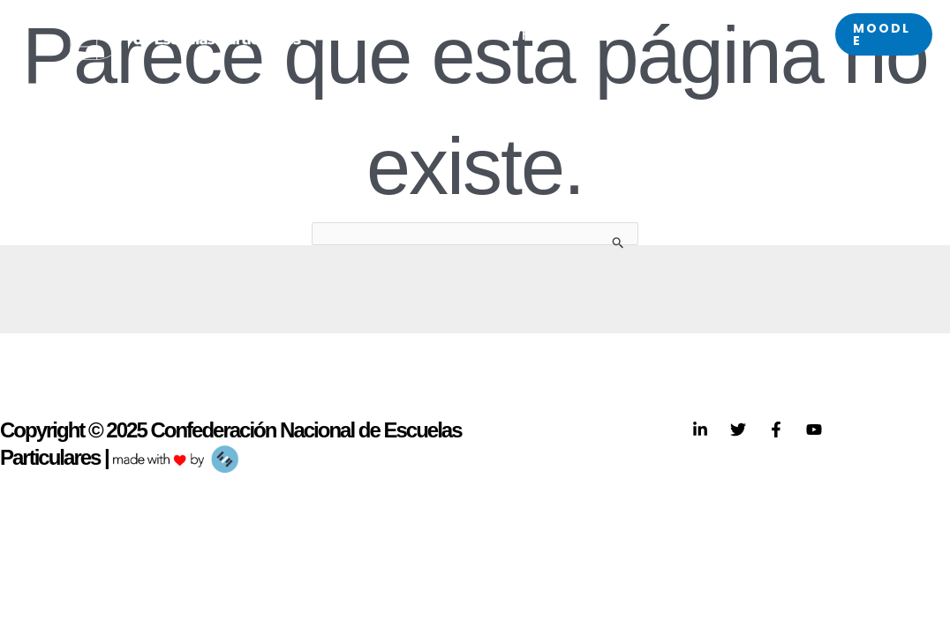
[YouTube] (814, 429)
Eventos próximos (723, 33)
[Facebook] (776, 429)
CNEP (387, 34)
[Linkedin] (700, 429)
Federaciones (576, 34)
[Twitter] (738, 429)
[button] (883, 34)
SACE (468, 33)
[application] (405, 34)
